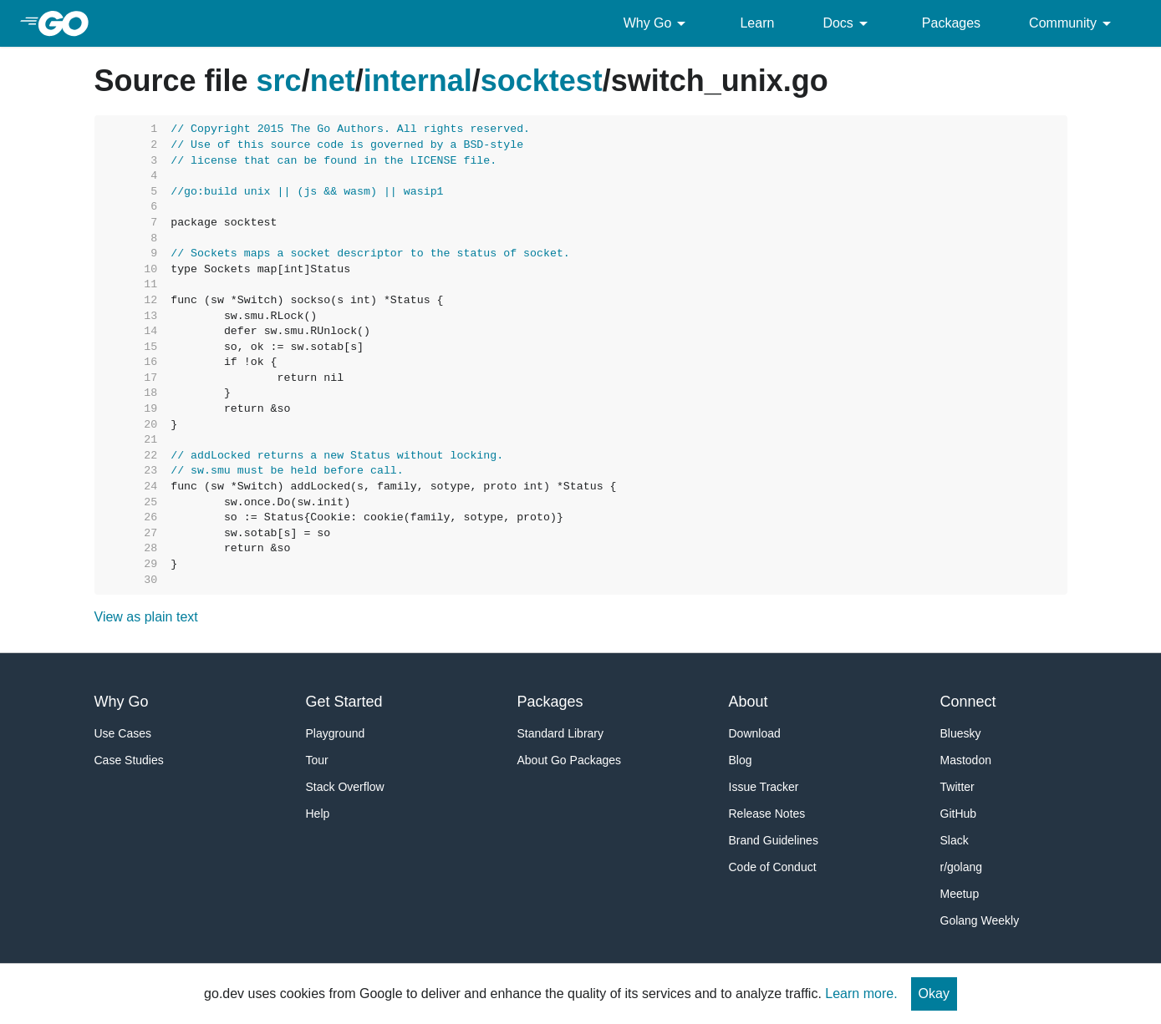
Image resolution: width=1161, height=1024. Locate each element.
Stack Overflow (345, 786)
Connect (968, 701)
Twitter (957, 786)
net (332, 80)
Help (318, 813)
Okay (934, 993)
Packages (951, 23)
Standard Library (560, 733)
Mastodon (965, 760)
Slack (954, 840)
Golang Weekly (980, 920)
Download (755, 733)
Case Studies (129, 760)
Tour (317, 760)
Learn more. (861, 993)
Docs (847, 23)
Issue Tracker (764, 786)
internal (418, 80)
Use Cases (122, 733)
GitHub (958, 813)
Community (1073, 23)
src (279, 80)
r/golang (961, 867)
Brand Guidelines (773, 840)
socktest (542, 80)
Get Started (344, 701)
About (748, 701)
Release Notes (767, 813)
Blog (740, 760)
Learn (757, 23)
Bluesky (960, 733)
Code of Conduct (773, 867)
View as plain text (146, 617)
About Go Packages (569, 760)
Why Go (658, 23)
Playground (335, 733)
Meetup (960, 893)
